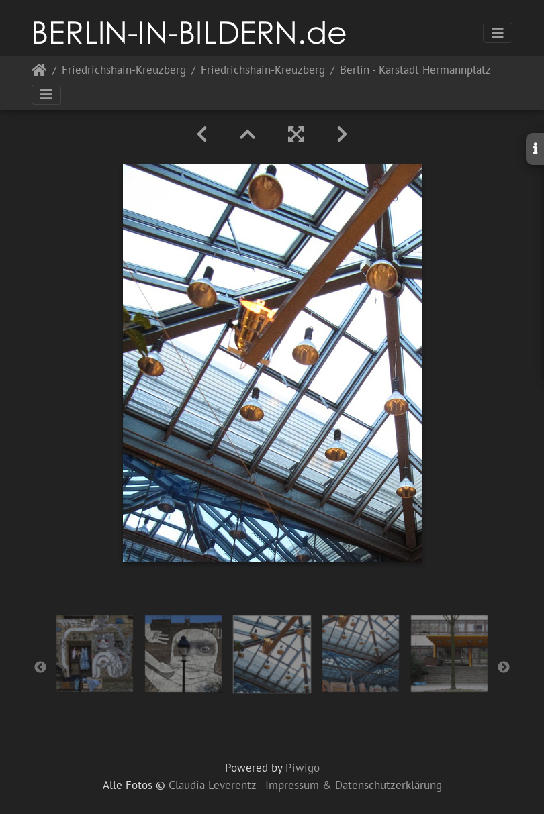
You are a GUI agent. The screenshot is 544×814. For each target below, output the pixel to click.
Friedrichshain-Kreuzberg (124, 70)
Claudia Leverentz (212, 785)
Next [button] (503, 667)
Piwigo (302, 767)
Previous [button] (40, 667)
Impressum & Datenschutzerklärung (353, 785)
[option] (94, 653)
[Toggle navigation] (497, 33)
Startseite (39, 72)
